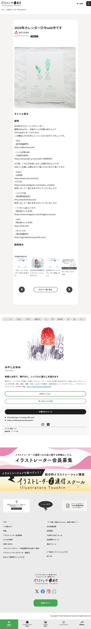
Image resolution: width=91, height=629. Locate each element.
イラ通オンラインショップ (57, 552)
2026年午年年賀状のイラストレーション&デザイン (37, 267)
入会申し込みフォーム (54, 535)
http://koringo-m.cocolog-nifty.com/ (19, 417)
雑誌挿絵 (60, 319)
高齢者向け (37, 319)
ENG (81, 3)
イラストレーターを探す (27, 624)
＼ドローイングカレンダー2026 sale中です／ (21, 267)
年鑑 (4, 531)
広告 (52, 319)
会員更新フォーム (53, 539)
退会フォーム (51, 544)
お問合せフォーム (45, 411)
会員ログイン (45, 603)
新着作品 (81, 623)
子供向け (28, 319)
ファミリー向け (8, 319)
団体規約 (50, 531)
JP (77, 3)
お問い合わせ (8, 544)
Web (46, 319)
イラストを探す (45, 624)
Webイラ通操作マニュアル (13, 557)
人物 (68, 319)
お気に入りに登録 (45, 401)
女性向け (19, 319)
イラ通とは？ (8, 526)
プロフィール (45, 394)
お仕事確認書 (51, 526)
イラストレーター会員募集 (12, 535)
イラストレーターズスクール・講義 (16, 552)
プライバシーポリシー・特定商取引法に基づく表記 (21, 548)
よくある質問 (8, 539)
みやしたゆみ (24, 32)
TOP (5, 522)
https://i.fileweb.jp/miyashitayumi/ (39, 386)
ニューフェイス (64, 623)
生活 (74, 319)
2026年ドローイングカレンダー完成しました (53, 267)
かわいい (82, 319)
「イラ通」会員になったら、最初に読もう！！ (63, 522)
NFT (49, 556)
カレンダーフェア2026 (69, 267)
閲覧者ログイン (9, 624)
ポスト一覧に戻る (45, 289)
